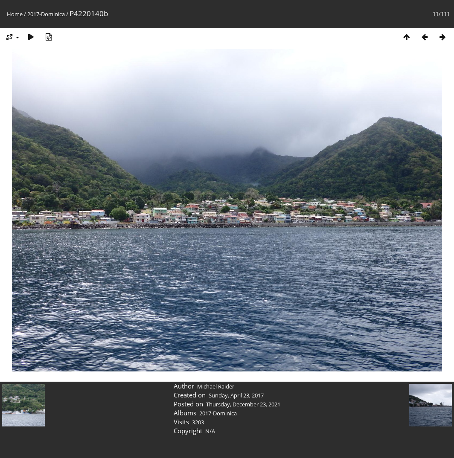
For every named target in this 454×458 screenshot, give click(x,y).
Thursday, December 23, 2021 (243, 404)
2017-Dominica (46, 14)
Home (15, 14)
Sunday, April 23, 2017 (236, 395)
